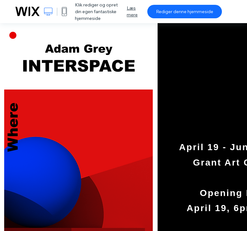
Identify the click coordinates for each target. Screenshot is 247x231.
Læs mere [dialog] (132, 11)
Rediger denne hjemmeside (184, 11)
